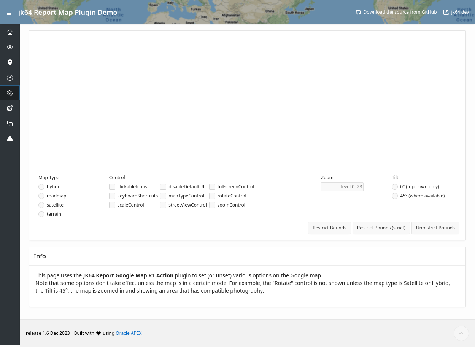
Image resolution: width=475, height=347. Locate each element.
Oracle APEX (128, 333)
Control (117, 177)
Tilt (395, 177)
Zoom (327, 177)
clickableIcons (132, 187)
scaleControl (131, 205)
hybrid (53, 187)
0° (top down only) (419, 187)
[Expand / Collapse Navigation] (9, 12)
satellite (55, 205)
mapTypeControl (186, 196)
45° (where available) (422, 196)
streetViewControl (187, 205)
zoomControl (231, 205)
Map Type (48, 177)
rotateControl (232, 196)
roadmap (56, 196)
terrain (54, 214)
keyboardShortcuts (138, 196)
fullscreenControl (236, 187)
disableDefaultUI (186, 187)
